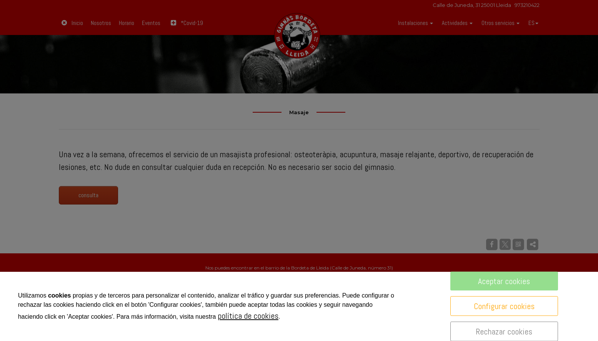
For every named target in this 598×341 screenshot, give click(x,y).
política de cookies (248, 315)
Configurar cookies (504, 306)
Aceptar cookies (504, 281)
